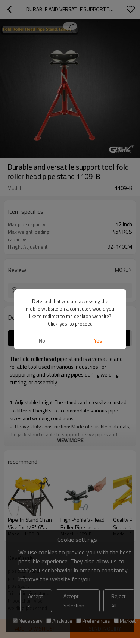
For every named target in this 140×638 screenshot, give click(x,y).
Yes (98, 340)
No (42, 340)
